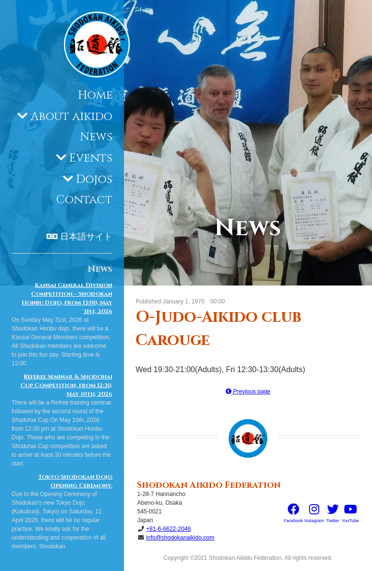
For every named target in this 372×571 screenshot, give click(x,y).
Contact (84, 200)
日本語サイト (86, 237)
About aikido (71, 116)
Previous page (248, 391)
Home (95, 95)
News (96, 137)
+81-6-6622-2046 (168, 529)
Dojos (94, 179)
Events (90, 158)
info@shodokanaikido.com (180, 537)
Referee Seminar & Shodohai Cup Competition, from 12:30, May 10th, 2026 (66, 385)
